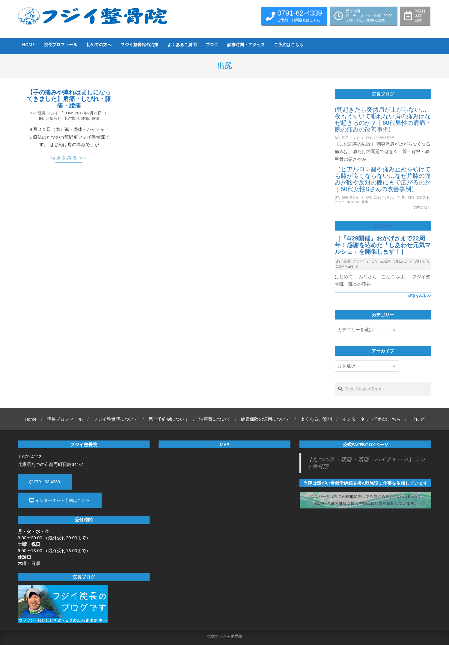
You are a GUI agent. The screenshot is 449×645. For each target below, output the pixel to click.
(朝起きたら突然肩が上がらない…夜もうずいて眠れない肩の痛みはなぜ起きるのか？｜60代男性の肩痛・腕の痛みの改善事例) (383, 119)
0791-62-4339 (44, 481)
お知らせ (53, 118)
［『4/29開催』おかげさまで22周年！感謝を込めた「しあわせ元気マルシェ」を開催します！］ (383, 245)
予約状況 (71, 118)
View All (421, 208)
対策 (411, 197)
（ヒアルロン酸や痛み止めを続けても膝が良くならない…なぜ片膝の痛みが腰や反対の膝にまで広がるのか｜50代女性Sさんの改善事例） (383, 179)
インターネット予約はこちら (59, 500)
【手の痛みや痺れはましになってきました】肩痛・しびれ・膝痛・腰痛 (69, 99)
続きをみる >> (69, 158)
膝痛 (95, 118)
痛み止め (353, 202)
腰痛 (85, 118)
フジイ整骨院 (230, 636)
